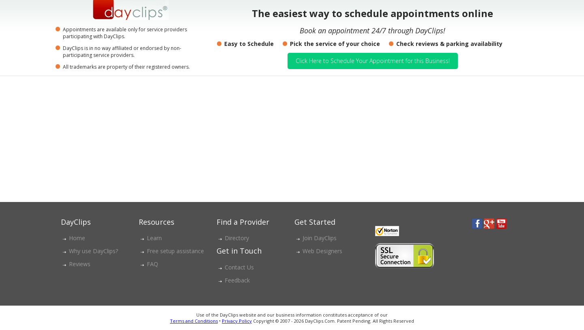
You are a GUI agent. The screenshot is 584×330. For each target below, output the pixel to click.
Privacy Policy (237, 321)
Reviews (79, 264)
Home (77, 238)
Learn (154, 238)
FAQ (152, 264)
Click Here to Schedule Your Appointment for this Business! (373, 61)
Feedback (237, 280)
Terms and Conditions (194, 321)
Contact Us (239, 267)
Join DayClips (320, 238)
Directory (237, 238)
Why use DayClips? (93, 251)
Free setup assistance (175, 251)
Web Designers (322, 251)
